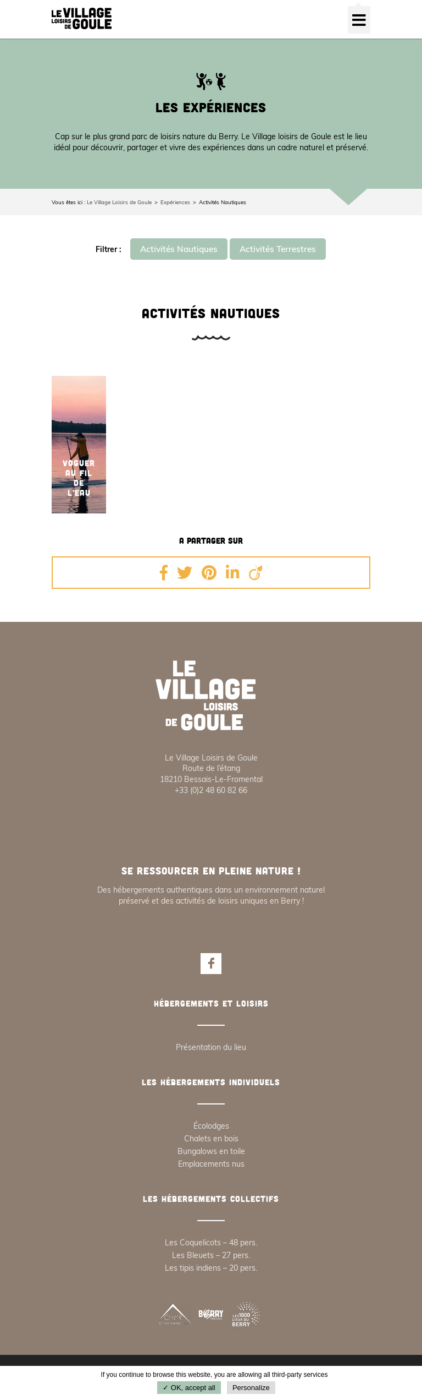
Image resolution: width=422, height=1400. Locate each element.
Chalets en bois (211, 1139)
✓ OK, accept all (189, 1387)
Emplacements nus (211, 1164)
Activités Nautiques (179, 249)
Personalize (251, 1387)
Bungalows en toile (211, 1151)
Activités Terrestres (278, 249)
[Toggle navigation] (359, 20)
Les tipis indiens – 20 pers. (211, 1268)
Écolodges (211, 1126)
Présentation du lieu (211, 1047)
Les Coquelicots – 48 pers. (211, 1243)
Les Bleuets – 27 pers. (211, 1255)
